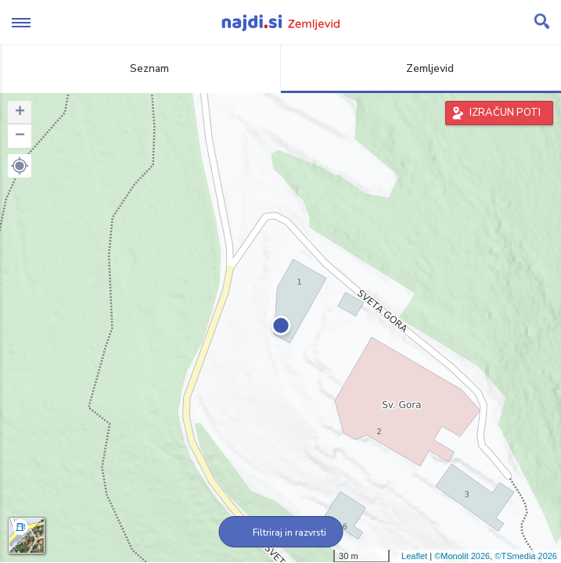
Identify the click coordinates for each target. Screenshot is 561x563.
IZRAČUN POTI (505, 113)
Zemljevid (421, 68)
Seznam (140, 68)
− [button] (20, 136)
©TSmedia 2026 (525, 556)
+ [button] (20, 112)
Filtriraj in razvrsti (280, 532)
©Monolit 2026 (462, 556)
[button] (19, 166)
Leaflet (414, 556)
